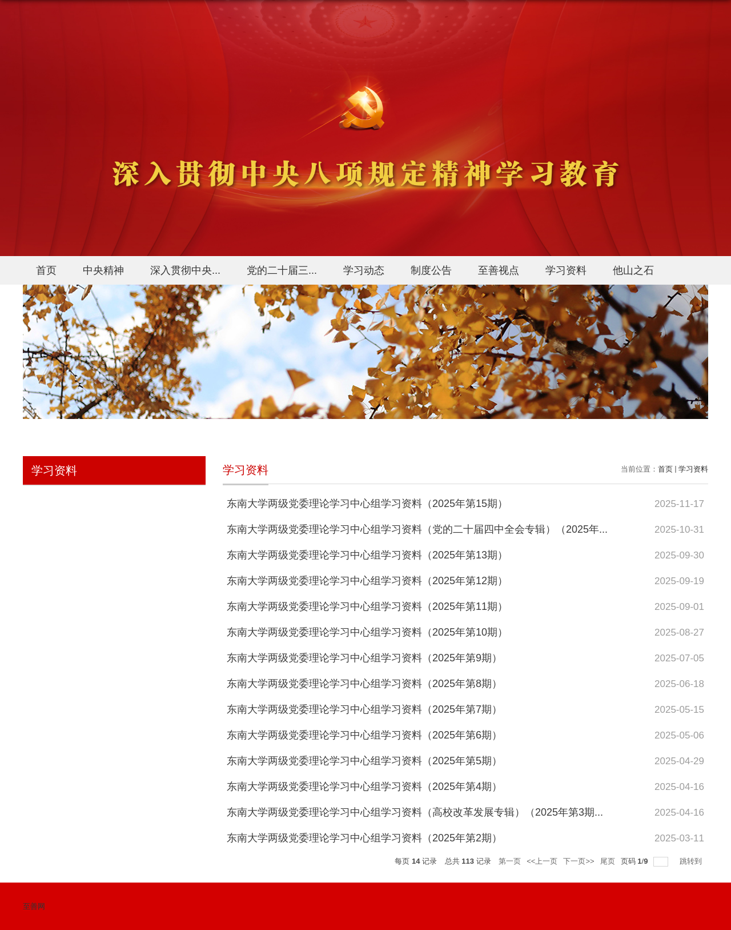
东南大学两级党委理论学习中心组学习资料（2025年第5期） (364, 761)
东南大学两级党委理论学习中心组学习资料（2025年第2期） (364, 838)
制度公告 (431, 270)
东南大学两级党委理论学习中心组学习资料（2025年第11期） (367, 606)
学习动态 (363, 270)
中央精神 (103, 270)
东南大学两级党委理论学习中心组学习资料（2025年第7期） (364, 709)
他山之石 (633, 270)
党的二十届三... (282, 270)
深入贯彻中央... (185, 270)
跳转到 (692, 861)
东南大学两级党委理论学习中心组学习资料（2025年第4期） (364, 786)
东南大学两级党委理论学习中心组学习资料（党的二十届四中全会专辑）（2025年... (417, 529)
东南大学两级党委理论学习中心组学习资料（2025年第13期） (367, 555)
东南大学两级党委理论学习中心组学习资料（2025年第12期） (367, 580)
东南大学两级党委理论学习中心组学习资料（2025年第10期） (367, 632)
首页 (46, 270)
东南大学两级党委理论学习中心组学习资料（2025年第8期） (364, 683)
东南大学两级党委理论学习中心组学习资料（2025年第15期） (367, 503)
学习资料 (566, 270)
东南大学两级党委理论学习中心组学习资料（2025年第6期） (364, 735)
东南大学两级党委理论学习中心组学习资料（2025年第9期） (364, 658)
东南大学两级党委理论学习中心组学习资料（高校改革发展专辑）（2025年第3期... (415, 812)
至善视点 (498, 270)
